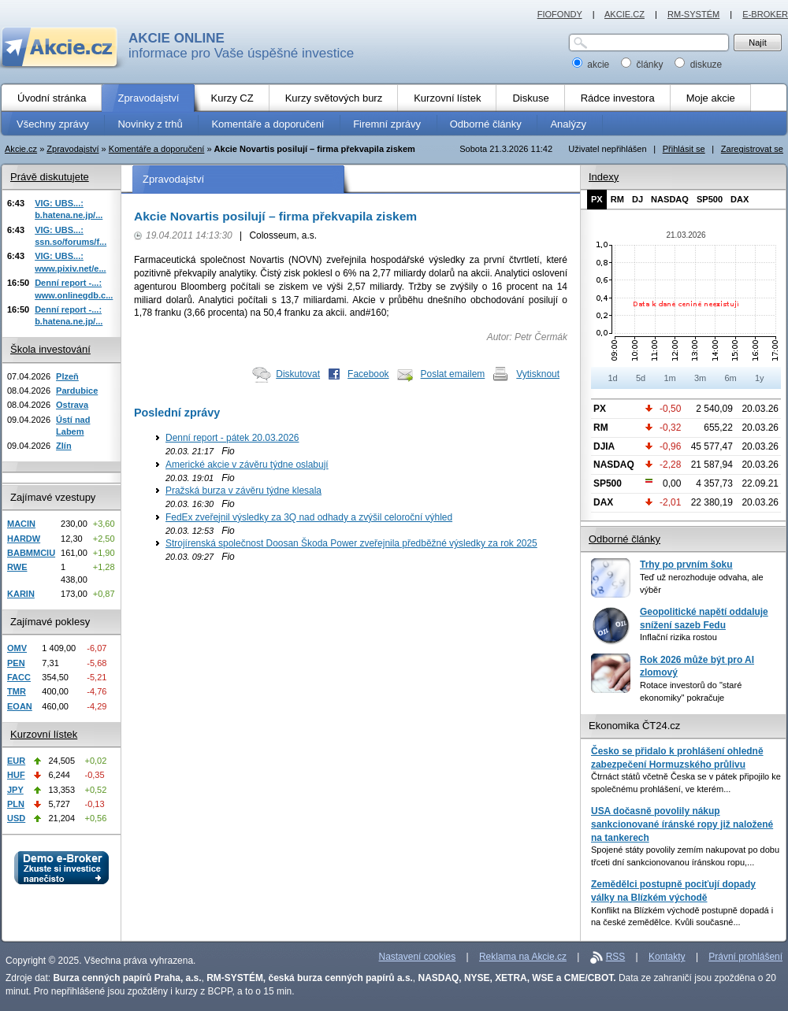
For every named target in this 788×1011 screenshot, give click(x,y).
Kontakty (667, 956)
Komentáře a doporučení (157, 149)
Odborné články (624, 539)
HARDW (23, 538)
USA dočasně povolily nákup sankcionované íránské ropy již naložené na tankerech (682, 823)
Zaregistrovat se (752, 149)
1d (612, 378)
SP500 (710, 199)
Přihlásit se (684, 149)
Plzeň (67, 376)
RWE (17, 567)
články (643, 64)
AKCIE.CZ (624, 14)
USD (16, 818)
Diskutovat (298, 374)
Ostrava (72, 404)
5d (640, 378)
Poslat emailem (453, 374)
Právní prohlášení (745, 956)
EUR (16, 760)
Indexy (604, 177)
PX (597, 199)
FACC (19, 677)
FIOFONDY (559, 14)
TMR (16, 691)
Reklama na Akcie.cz (523, 956)
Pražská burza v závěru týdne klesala (243, 490)
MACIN (21, 523)
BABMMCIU (31, 552)
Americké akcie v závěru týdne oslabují (247, 464)
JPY (15, 789)
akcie (592, 64)
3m (700, 378)
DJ (637, 199)
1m (669, 378)
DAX (739, 199)
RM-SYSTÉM (693, 14)
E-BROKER (765, 14)
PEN (16, 663)
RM (617, 199)
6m (730, 378)
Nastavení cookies (417, 956)
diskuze (698, 64)
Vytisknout (537, 374)
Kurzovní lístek (43, 734)
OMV (17, 648)
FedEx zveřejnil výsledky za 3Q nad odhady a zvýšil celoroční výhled (308, 517)
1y (759, 378)
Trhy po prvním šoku (686, 564)
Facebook (368, 374)
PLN (15, 804)
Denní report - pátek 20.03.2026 (232, 437)
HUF (16, 775)
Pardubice (77, 390)
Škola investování (50, 349)
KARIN (21, 593)
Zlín (64, 445)
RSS (616, 956)
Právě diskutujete (49, 177)
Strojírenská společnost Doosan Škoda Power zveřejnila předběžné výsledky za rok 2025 (351, 543)
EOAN (19, 706)
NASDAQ (670, 199)
